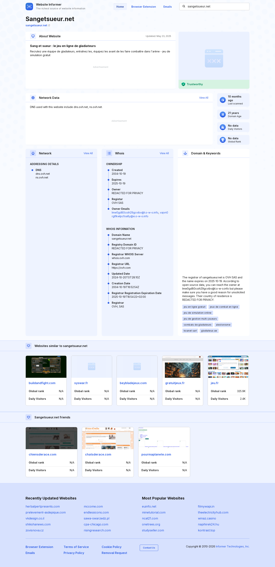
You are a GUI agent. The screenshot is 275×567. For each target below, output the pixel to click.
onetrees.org (151, 524)
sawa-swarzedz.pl (96, 518)
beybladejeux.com (133, 383)
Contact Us (149, 547)
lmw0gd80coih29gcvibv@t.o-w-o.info (135, 212)
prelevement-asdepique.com (46, 512)
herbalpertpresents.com (43, 506)
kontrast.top (206, 530)
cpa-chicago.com (96, 524)
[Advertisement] (100, 77)
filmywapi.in (206, 506)
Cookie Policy (111, 547)
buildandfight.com (42, 383)
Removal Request (114, 553)
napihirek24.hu (208, 524)
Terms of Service (76, 547)
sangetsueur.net (38, 25)
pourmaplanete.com (156, 454)
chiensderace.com (42, 454)
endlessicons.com (96, 512)
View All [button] (203, 97)
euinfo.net (149, 506)
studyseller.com (153, 530)
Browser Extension (143, 6)
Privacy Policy (74, 553)
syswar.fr (81, 383)
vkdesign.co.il (35, 518)
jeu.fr (215, 383)
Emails (167, 6)
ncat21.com (150, 518)
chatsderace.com (98, 454)
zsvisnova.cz (35, 530)
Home (120, 6)
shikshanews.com (38, 524)
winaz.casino (207, 518)
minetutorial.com (153, 512)
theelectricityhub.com (213, 512)
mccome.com (93, 506)
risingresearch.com (97, 530)
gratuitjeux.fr (175, 383)
